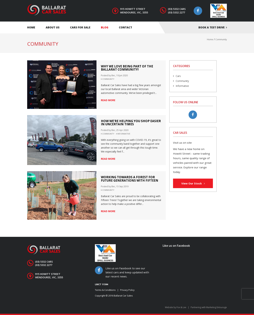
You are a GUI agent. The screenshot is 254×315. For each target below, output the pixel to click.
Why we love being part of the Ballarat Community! (127, 68)
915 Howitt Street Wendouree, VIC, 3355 (134, 10)
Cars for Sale (80, 27)
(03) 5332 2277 (176, 12)
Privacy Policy (127, 290)
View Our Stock (193, 183)
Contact (125, 27)
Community (108, 79)
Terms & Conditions (105, 290)
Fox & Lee (181, 307)
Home (31, 27)
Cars (178, 76)
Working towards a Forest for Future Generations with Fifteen (129, 178)
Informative (123, 133)
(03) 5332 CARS (177, 9)
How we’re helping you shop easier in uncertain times (131, 122)
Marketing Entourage (216, 307)
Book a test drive (211, 27)
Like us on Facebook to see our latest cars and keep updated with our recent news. (127, 272)
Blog (104, 27)
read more (108, 100)
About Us (52, 27)
